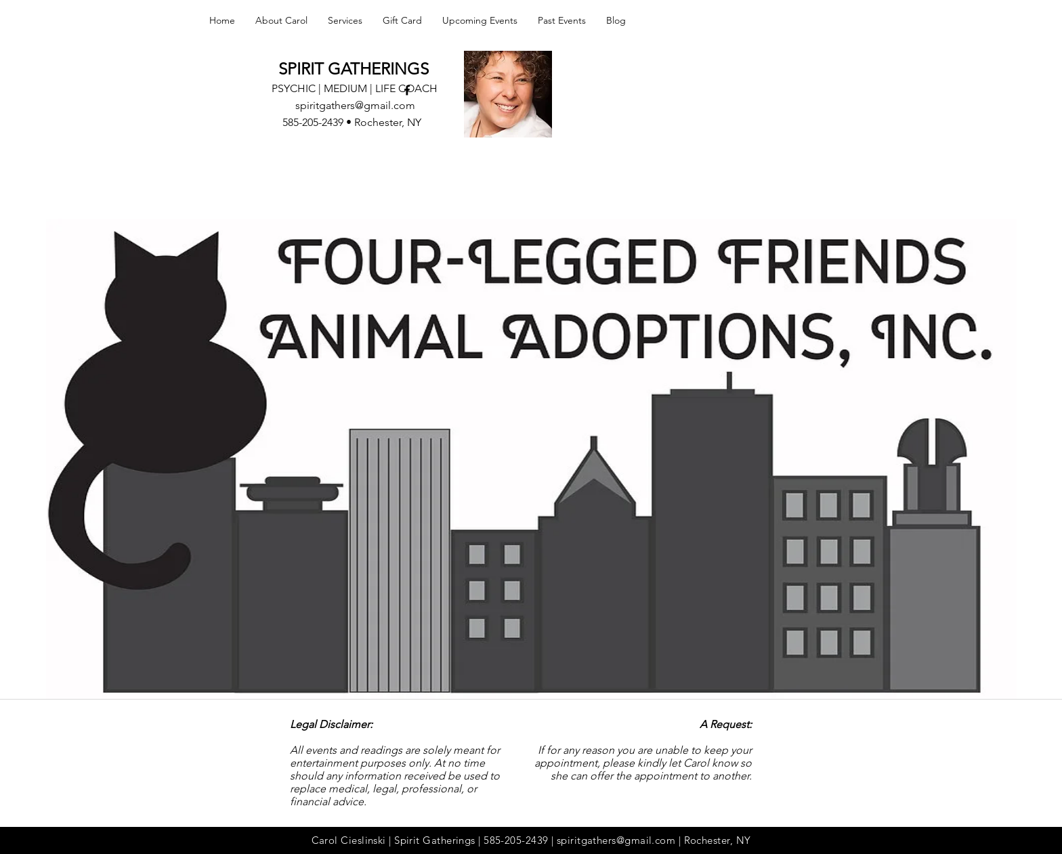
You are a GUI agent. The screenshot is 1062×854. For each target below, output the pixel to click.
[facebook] (407, 90)
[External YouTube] (531, 495)
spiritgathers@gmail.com (355, 105)
